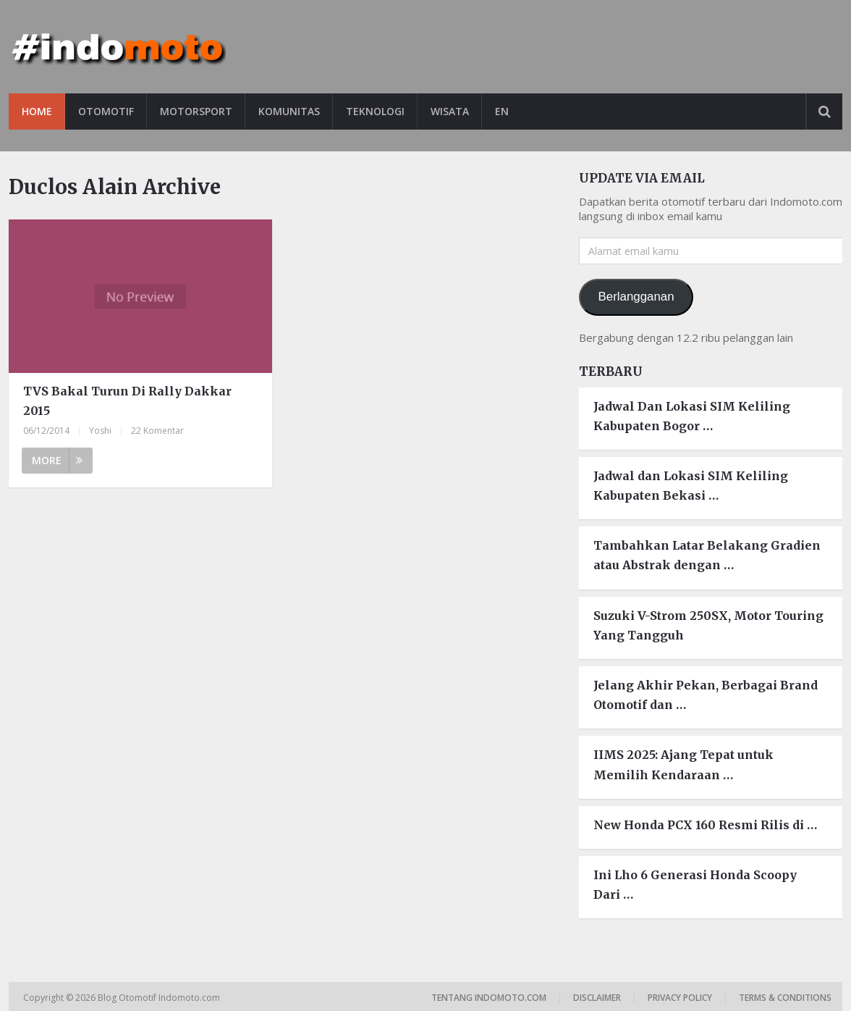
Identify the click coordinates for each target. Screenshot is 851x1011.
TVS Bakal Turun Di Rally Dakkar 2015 (127, 401)
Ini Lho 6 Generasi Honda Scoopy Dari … (695, 885)
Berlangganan (636, 296)
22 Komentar (157, 430)
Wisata (450, 111)
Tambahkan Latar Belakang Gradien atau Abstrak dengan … (707, 555)
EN (502, 111)
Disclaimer (597, 997)
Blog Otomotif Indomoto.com (160, 997)
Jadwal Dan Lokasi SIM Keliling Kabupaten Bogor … (691, 416)
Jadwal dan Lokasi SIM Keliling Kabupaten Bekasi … (690, 486)
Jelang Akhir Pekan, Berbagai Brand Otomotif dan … (705, 695)
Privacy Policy (680, 997)
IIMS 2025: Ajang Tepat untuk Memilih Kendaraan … (683, 764)
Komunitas (289, 111)
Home (37, 111)
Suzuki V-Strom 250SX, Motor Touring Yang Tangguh (708, 625)
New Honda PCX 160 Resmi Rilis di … (705, 825)
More (57, 460)
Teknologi (375, 111)
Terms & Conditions (785, 997)
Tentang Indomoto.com (488, 997)
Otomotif (106, 111)
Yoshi (100, 430)
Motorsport (196, 111)
